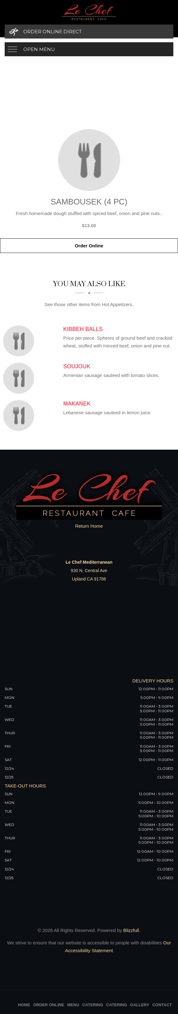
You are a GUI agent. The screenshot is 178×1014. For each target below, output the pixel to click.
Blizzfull (131, 930)
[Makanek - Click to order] (20, 415)
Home (24, 1005)
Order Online (89, 245)
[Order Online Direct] (89, 32)
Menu (73, 1005)
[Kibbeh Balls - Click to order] (20, 340)
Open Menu (39, 49)
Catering (92, 1005)
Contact (162, 1005)
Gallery (139, 1005)
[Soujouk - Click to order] (20, 378)
